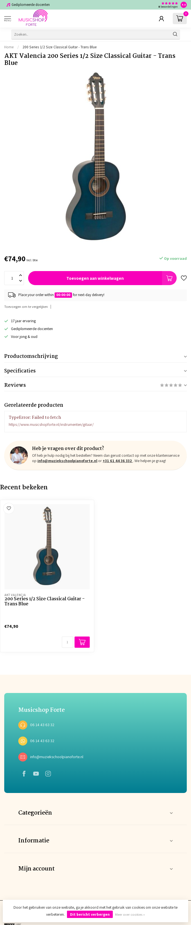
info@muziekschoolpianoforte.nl (67, 460)
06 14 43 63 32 (42, 724)
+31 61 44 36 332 (118, 460)
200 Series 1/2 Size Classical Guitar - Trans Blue (60, 46)
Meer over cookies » (130, 914)
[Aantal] (67, 642)
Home (9, 46)
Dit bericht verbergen (90, 914)
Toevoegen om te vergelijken (26, 306)
